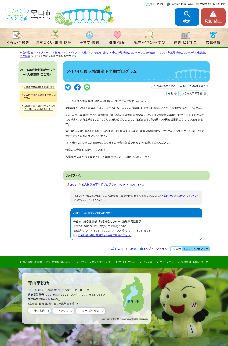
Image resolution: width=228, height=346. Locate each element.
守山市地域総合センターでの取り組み (134, 52)
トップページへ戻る (155, 248)
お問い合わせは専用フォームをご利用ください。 (105, 235)
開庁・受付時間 (90, 310)
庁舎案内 (39, 310)
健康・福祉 (117, 42)
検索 (187, 21)
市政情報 (213, 42)
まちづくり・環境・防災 (53, 42)
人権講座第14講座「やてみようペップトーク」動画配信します (39, 107)
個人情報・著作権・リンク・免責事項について (47, 262)
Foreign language (181, 4)
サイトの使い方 (126, 262)
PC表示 (176, 248)
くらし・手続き (18, 42)
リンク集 (147, 262)
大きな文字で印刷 (192, 93)
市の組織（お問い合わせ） (195, 262)
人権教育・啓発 (99, 52)
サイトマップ (157, 4)
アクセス (63, 310)
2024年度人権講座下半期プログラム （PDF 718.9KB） (107, 184)
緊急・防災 (213, 21)
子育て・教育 (89, 42)
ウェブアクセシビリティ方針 (95, 262)
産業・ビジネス (185, 42)
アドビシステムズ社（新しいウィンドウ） (179, 195)
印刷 (170, 93)
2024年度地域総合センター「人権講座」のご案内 (37, 72)
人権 (84, 52)
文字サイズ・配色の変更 (212, 4)
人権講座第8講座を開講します (39, 87)
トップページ (43, 52)
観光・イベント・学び (149, 42)
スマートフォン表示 (197, 248)
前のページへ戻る (126, 248)
